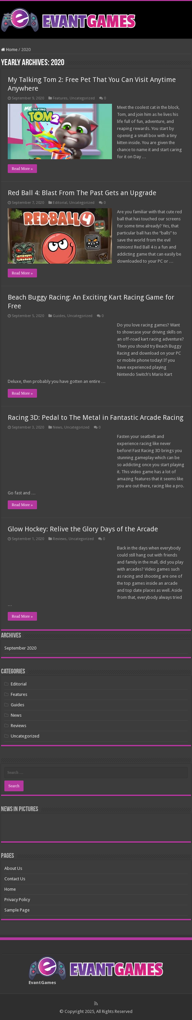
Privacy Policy (17, 899)
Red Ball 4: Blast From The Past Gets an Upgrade (82, 193)
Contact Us (14, 878)
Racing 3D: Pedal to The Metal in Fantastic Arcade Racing (95, 417)
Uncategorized (82, 98)
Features (60, 98)
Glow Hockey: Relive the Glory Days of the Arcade (83, 529)
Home (9, 49)
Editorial (60, 203)
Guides (59, 316)
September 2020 (20, 648)
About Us (13, 868)
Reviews (60, 539)
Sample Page (17, 910)
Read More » (22, 168)
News (57, 427)
